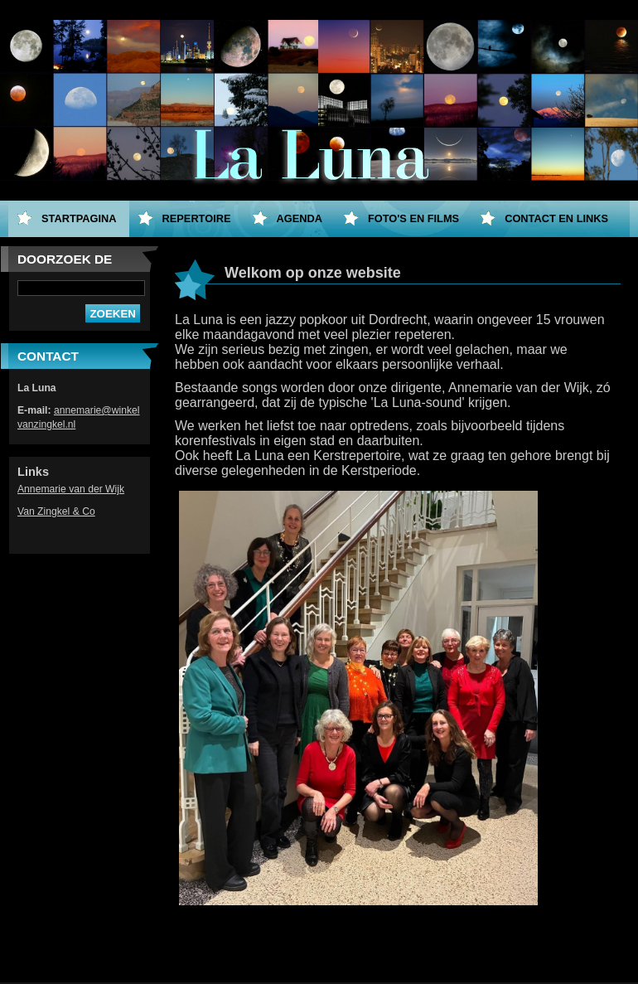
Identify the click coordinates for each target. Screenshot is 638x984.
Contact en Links (556, 218)
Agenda (299, 218)
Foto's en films (413, 218)
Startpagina (79, 218)
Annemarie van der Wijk (70, 489)
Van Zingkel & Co (56, 511)
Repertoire (196, 218)
